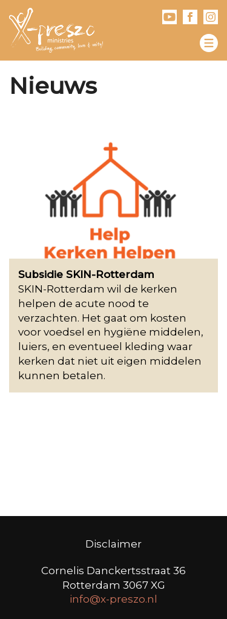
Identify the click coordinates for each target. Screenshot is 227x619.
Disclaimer (113, 544)
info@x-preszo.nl (113, 599)
